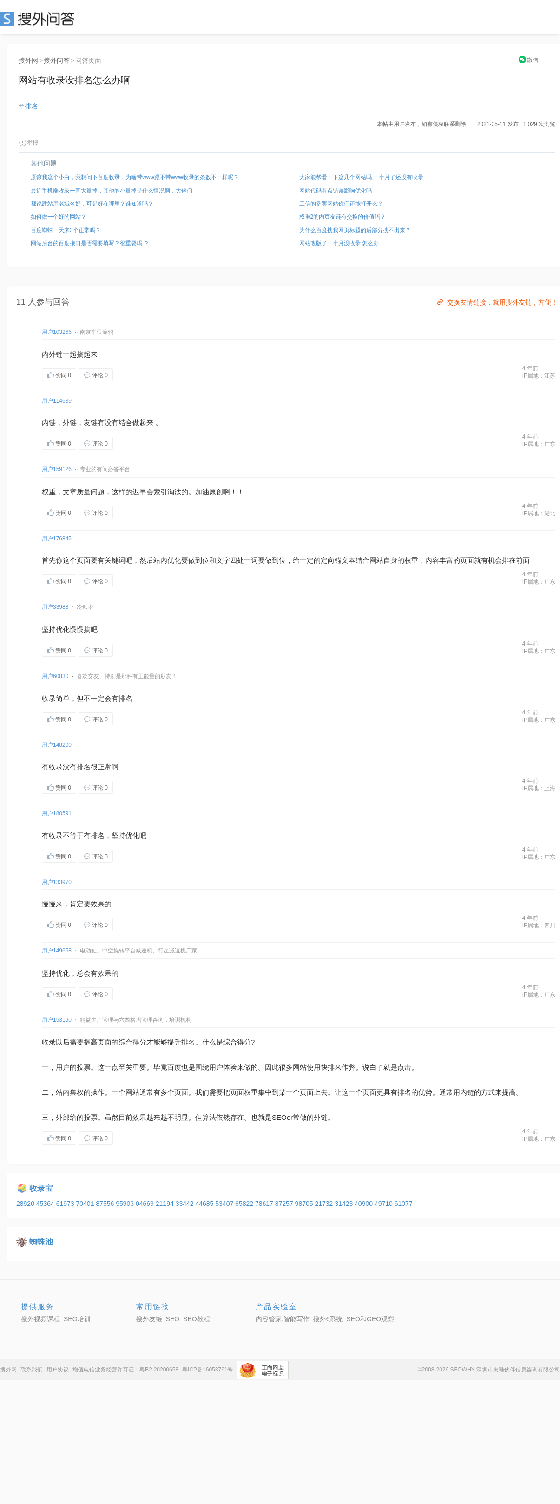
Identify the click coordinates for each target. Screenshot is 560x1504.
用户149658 (57, 950)
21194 (166, 1203)
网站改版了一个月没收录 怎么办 (339, 243)
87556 (106, 1203)
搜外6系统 (328, 1319)
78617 (265, 1203)
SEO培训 (77, 1319)
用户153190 (57, 1020)
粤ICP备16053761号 (207, 1369)
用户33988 (55, 607)
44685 (205, 1203)
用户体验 (223, 1067)
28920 (26, 1203)
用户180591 (57, 813)
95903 (126, 1203)
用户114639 (57, 401)
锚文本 (345, 560)
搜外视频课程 (40, 1319)
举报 (28, 143)
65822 (245, 1203)
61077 (404, 1203)
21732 (325, 1203)
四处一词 (244, 560)
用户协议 (57, 1369)
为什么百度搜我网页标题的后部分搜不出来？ (355, 230)
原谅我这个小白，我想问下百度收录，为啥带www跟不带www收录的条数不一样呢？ (135, 177)
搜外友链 (149, 1319)
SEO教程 (196, 1319)
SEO (39, 18)
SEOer (282, 1117)
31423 (345, 1203)
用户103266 (57, 332)
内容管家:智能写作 (283, 1319)
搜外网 (28, 60)
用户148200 (57, 745)
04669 (146, 1203)
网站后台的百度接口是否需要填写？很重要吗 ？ (90, 243)
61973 (66, 1203)
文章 (70, 492)
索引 (160, 492)
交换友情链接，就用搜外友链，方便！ (496, 302)
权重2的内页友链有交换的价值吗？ (342, 216)
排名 (31, 106)
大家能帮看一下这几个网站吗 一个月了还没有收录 (361, 177)
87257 (285, 1203)
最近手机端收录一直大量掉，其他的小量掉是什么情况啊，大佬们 (111, 190)
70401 (86, 1203)
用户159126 (57, 469)
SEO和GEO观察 (370, 1319)
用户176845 (57, 538)
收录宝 (41, 1188)
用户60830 (55, 676)
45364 (46, 1203)
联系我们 (31, 1369)
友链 (91, 422)
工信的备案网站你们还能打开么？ (341, 203)
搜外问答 (57, 60)
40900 (365, 1203)
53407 (225, 1203)
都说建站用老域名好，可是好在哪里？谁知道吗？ (92, 203)
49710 (385, 1203)
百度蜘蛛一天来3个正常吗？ (66, 230)
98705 (305, 1203)
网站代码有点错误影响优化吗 (335, 190)
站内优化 (167, 560)
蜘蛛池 (41, 1242)
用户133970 (57, 882)
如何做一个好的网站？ (58, 216)
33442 (186, 1203)
